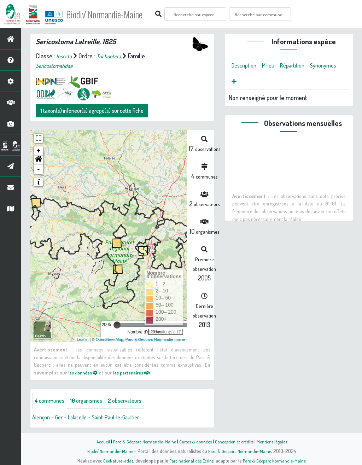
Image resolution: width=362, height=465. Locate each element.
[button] (38, 160)
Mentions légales (277, 441)
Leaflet (83, 339)
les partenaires (138, 372)
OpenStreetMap (109, 339)
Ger (62, 418)
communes (51, 401)
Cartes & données (195, 441)
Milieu (272, 66)
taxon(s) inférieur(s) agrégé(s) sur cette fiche (92, 110)
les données (84, 372)
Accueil (96, 441)
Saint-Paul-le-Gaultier (126, 418)
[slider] (117, 325)
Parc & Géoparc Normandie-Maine (141, 441)
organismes (92, 401)
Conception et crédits (236, 441)
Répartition (299, 66)
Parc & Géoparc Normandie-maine (155, 339)
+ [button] (39, 151)
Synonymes (246, 83)
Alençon (42, 418)
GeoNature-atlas (114, 460)
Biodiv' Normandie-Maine (116, 14)
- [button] (39, 169)
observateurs (135, 401)
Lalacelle (82, 418)
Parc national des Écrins (190, 460)
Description (246, 66)
